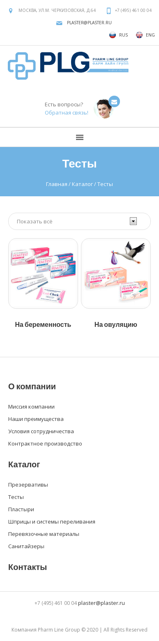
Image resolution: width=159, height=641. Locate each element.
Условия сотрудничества (41, 431)
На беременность (43, 324)
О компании (32, 386)
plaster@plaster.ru (89, 22)
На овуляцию (115, 324)
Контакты (27, 567)
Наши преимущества (36, 419)
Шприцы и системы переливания (51, 521)
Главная (56, 184)
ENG (145, 35)
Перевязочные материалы (43, 534)
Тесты (16, 497)
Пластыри (21, 509)
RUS (118, 35)
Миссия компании (31, 406)
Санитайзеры (26, 546)
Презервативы (28, 484)
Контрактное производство (45, 443)
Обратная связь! (66, 112)
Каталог (82, 184)
